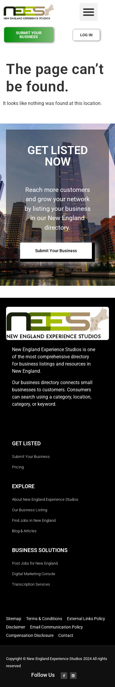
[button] (89, 12)
